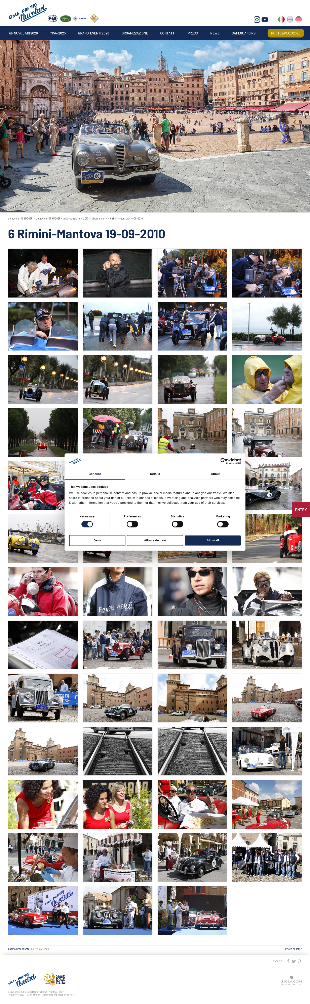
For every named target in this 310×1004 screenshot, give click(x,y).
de (298, 20)
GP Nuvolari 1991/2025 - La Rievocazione (58, 218)
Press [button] (193, 33)
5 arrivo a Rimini (40, 948)
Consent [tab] (95, 474)
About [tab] (215, 474)
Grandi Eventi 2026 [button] (93, 33)
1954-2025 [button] (58, 33)
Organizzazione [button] (135, 33)
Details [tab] (155, 474)
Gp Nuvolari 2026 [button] (23, 33)
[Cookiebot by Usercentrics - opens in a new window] (223, 461)
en (290, 20)
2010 (85, 218)
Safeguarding (244, 33)
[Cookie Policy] (33, 994)
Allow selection (155, 540)
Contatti (167, 33)
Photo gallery (99, 218)
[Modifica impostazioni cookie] (59, 994)
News (215, 33)
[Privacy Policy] (16, 994)
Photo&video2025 (285, 33)
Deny (97, 540)
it (281, 20)
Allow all (213, 540)
